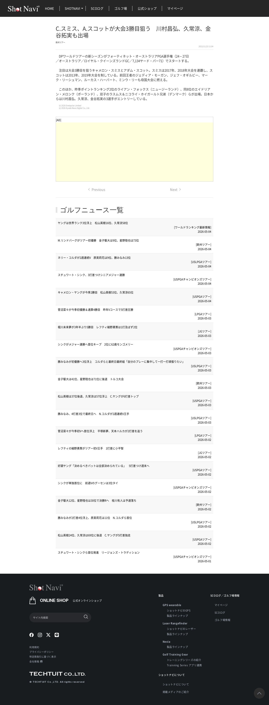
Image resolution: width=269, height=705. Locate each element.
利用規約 (34, 647)
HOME (49, 8)
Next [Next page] (175, 189)
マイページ (175, 8)
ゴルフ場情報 (223, 620)
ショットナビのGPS (179, 610)
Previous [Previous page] (96, 189)
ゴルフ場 (120, 8)
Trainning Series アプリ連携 (184, 665)
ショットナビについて (176, 684)
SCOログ (97, 8)
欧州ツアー (60, 42)
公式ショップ (147, 8)
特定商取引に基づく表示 (42, 656)
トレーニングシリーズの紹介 (184, 660)
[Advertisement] (134, 151)
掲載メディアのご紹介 (176, 692)
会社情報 (35, 661)
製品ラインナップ (177, 615)
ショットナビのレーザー (181, 629)
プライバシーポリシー (41, 651)
